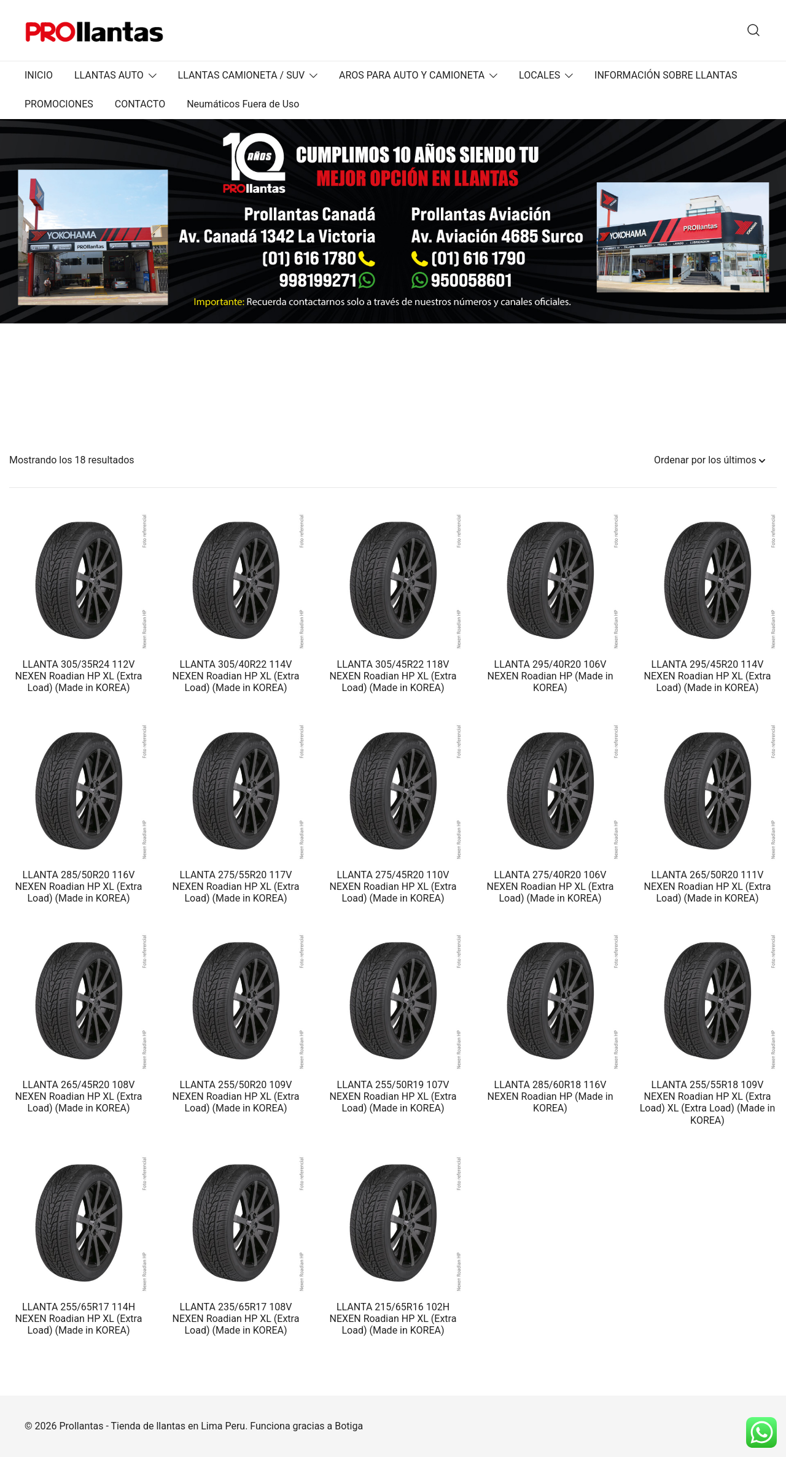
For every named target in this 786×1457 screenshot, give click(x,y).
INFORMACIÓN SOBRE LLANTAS (665, 75)
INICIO (39, 75)
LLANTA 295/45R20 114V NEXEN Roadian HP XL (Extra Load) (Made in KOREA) (707, 676)
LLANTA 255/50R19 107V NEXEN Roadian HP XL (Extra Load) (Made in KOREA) (393, 1096)
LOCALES (539, 75)
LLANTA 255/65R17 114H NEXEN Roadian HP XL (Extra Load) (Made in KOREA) (78, 1318)
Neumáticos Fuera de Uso (243, 104)
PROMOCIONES (59, 104)
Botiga (349, 1426)
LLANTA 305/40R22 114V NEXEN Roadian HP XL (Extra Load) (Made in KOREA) (236, 676)
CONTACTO (140, 104)
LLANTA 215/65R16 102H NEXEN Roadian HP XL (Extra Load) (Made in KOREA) (393, 1318)
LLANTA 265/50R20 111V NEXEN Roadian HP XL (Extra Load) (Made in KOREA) (707, 886)
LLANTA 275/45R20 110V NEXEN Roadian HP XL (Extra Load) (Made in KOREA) (393, 886)
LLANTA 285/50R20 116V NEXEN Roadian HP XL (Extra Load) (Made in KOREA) (78, 886)
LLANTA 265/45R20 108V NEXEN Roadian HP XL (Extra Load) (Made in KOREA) (78, 1096)
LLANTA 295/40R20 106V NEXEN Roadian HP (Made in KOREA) (550, 676)
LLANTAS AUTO (109, 75)
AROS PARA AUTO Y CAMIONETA (411, 75)
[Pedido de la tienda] (709, 460)
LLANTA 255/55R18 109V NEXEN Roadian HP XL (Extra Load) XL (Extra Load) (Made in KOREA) (708, 1102)
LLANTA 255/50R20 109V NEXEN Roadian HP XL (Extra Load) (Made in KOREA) (236, 1096)
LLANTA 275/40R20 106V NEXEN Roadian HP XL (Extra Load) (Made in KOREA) (550, 886)
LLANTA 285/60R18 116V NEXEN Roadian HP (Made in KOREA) (550, 1096)
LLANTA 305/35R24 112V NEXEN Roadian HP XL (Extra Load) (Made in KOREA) (78, 676)
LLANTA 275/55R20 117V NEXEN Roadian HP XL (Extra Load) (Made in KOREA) (236, 886)
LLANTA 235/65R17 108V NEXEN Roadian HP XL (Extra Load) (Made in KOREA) (236, 1318)
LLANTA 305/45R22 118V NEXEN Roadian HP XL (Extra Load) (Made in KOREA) (393, 676)
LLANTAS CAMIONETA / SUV (241, 75)
